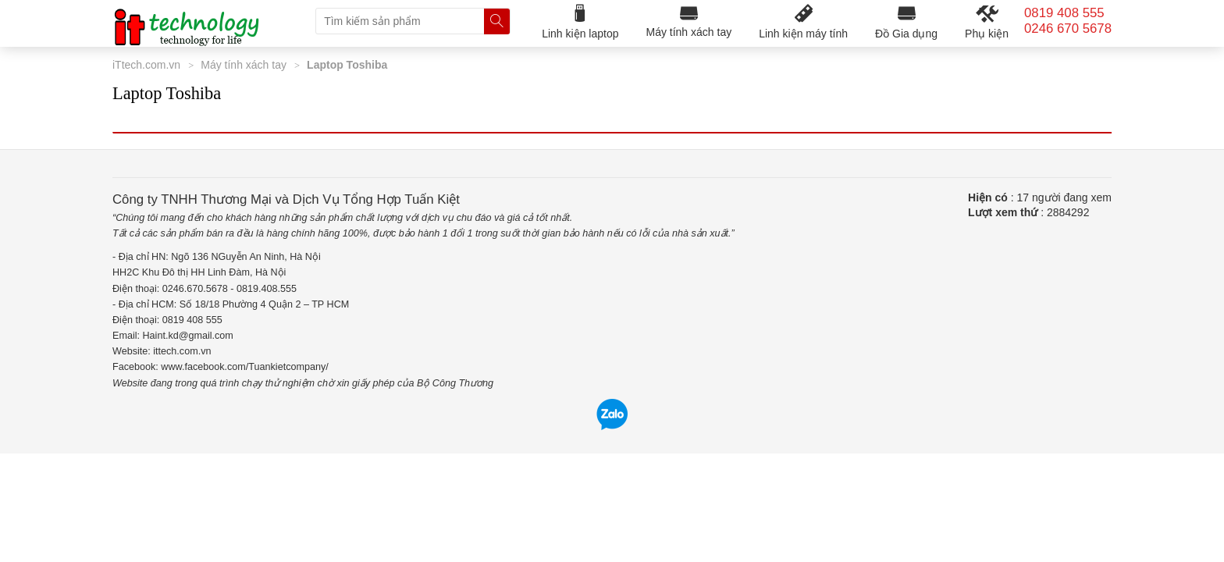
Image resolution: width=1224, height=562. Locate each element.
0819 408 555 (1064, 12)
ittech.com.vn (182, 351)
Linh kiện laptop (580, 22)
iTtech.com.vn (146, 65)
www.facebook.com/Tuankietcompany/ (244, 366)
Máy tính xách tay (688, 21)
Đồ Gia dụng (906, 22)
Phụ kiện (987, 22)
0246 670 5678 (1068, 28)
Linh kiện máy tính (803, 22)
